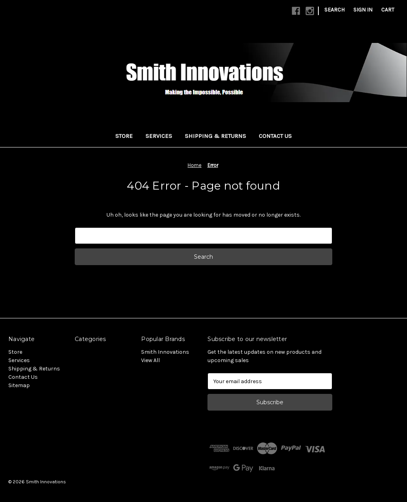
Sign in (362, 9)
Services (158, 136)
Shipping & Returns (215, 136)
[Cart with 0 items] (388, 9)
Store (124, 136)
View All (150, 360)
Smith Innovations (165, 352)
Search (334, 9)
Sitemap (19, 385)
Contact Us (275, 136)
